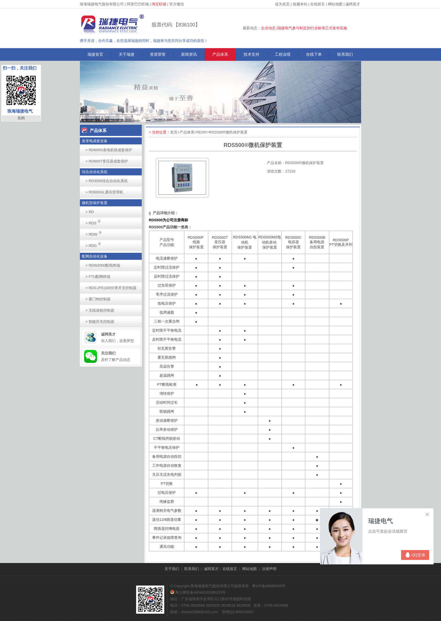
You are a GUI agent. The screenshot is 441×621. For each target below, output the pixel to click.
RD (90, 212)
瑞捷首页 (95, 54)
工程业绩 (283, 54)
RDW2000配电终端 (103, 265)
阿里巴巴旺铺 (138, 4)
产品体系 (220, 54)
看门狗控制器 (98, 299)
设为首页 (282, 4)
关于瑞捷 (126, 54)
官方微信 (176, 4)
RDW (95, 232)
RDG (95, 244)
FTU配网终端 (98, 276)
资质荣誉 (158, 54)
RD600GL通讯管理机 (104, 192)
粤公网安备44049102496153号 (198, 592)
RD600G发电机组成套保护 (109, 150)
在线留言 (317, 4)
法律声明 (269, 569)
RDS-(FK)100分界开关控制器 (111, 288)
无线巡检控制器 (100, 310)
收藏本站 (300, 4)
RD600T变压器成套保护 (107, 161)
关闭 (21, 118)
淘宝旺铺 (159, 4)
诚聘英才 (352, 4)
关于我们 (172, 569)
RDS (95, 221)
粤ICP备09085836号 (268, 586)
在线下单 (314, 54)
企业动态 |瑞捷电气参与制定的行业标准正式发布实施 (304, 28)
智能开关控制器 (100, 322)
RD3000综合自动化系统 (107, 181)
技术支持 (251, 54)
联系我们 (345, 54)
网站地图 (335, 4)
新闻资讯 (189, 54)
